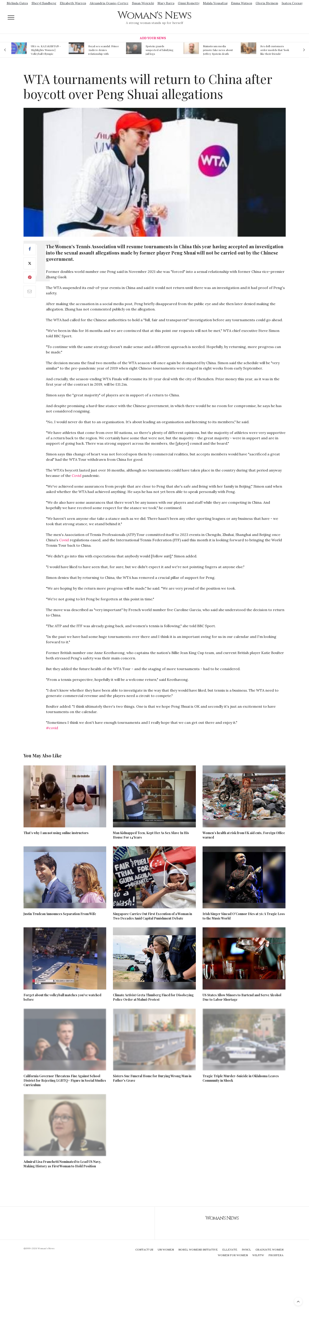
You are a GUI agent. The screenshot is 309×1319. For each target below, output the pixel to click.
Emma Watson (241, 3)
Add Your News (153, 38)
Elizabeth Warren (73, 3)
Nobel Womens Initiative (198, 1249)
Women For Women (233, 1255)
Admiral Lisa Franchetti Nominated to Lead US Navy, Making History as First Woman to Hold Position (62, 1164)
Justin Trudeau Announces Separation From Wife (60, 914)
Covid (76, 475)
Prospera (275, 1255)
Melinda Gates (17, 3)
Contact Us (144, 1249)
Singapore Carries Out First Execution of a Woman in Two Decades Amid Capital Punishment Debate (152, 916)
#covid (52, 728)
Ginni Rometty (188, 3)
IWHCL (246, 1249)
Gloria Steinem (267, 3)
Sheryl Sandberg (44, 3)
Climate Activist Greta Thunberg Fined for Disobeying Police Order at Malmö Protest (153, 997)
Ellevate (229, 1249)
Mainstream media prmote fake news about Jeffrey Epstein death (218, 49)
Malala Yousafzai (215, 3)
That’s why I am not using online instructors (56, 833)
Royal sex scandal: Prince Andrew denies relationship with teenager (103, 49)
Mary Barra (166, 3)
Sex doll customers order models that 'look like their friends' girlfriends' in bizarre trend (274, 49)
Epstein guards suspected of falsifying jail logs (159, 49)
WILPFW (258, 1255)
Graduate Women (269, 1249)
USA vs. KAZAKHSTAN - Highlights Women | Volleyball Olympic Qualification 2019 (46, 49)
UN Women (166, 1249)
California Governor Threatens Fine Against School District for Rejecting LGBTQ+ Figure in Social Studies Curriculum (65, 1080)
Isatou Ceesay (292, 3)
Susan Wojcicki (143, 3)
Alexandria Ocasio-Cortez (109, 3)
